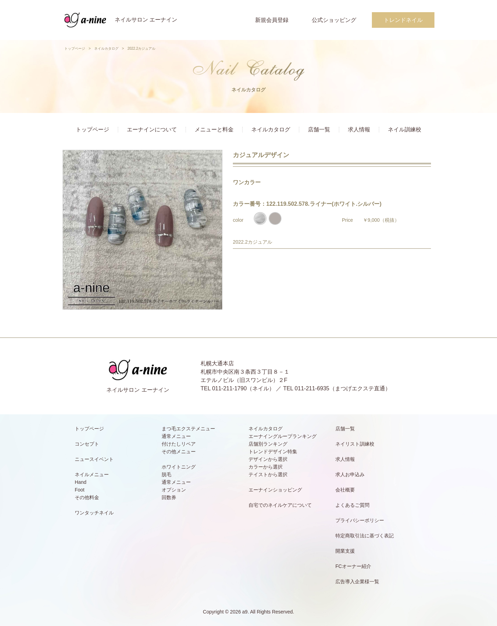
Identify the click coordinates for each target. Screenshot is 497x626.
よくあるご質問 (352, 505)
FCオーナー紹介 (353, 566)
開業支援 (345, 551)
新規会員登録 (271, 20)
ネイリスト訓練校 (354, 444)
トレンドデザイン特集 (273, 451)
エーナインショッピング (275, 490)
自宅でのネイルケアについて (280, 505)
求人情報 (359, 129)
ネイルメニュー (92, 474)
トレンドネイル (403, 20)
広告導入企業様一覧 (357, 581)
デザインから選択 (268, 459)
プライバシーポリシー (359, 520)
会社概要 (345, 490)
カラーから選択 (266, 467)
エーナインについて (152, 129)
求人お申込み (350, 474)
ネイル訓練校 (404, 129)
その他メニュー (179, 451)
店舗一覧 (319, 129)
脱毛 (166, 474)
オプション (174, 490)
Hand (80, 482)
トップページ (74, 48)
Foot (79, 490)
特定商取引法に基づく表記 (364, 535)
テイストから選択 (268, 474)
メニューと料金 (214, 129)
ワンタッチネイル (94, 512)
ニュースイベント (94, 459)
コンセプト (87, 444)
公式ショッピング (334, 20)
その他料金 (87, 497)
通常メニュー (176, 436)
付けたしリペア (179, 444)
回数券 (169, 497)
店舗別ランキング (268, 444)
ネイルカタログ (106, 48)
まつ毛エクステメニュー (188, 428)
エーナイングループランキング (283, 436)
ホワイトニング (179, 467)
